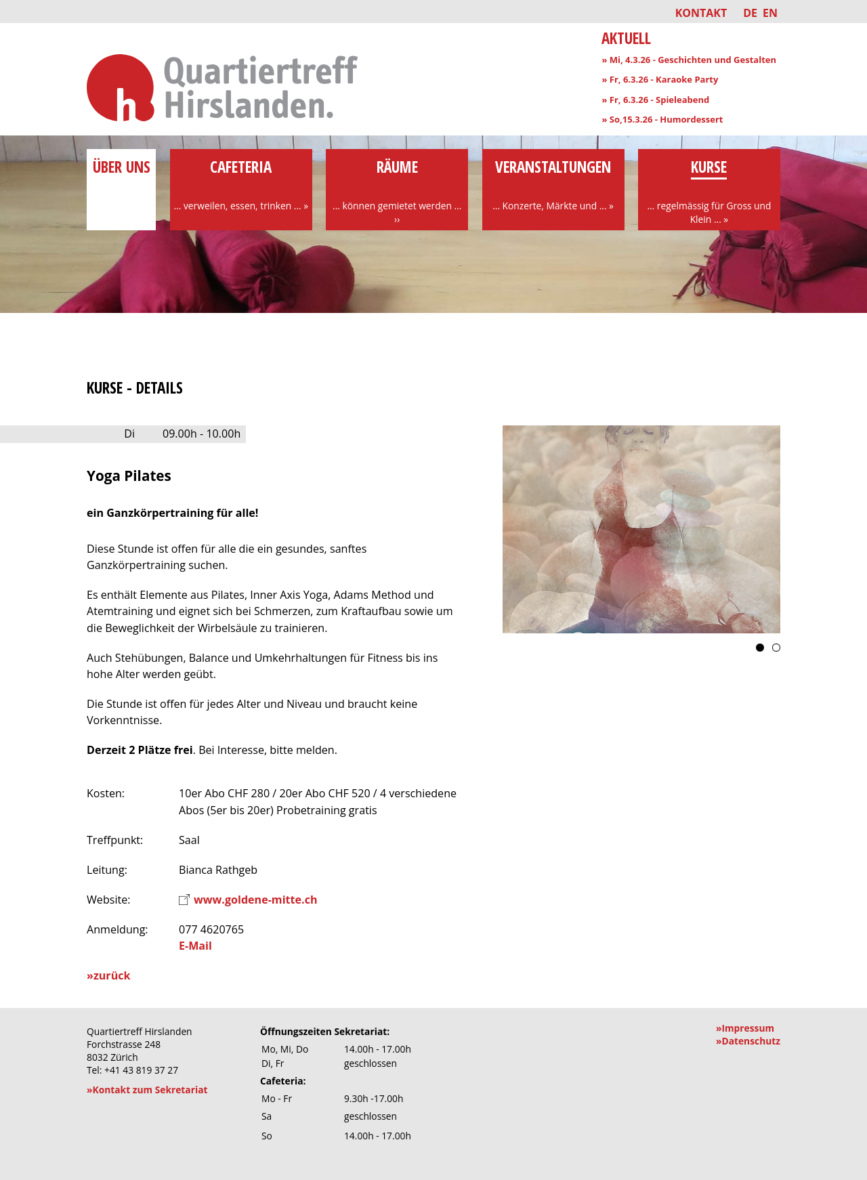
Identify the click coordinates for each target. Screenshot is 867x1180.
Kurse (709, 191)
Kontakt (701, 12)
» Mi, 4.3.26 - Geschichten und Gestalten (688, 60)
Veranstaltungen (553, 184)
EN (770, 12)
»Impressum (745, 1027)
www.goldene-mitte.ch (255, 899)
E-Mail (195, 945)
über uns (121, 177)
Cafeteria (241, 184)
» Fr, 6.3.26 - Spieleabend (655, 99)
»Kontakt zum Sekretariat (147, 1089)
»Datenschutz (748, 1040)
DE (750, 12)
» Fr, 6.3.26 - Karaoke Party (659, 79)
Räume (397, 191)
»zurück (108, 975)
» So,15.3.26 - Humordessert (662, 119)
